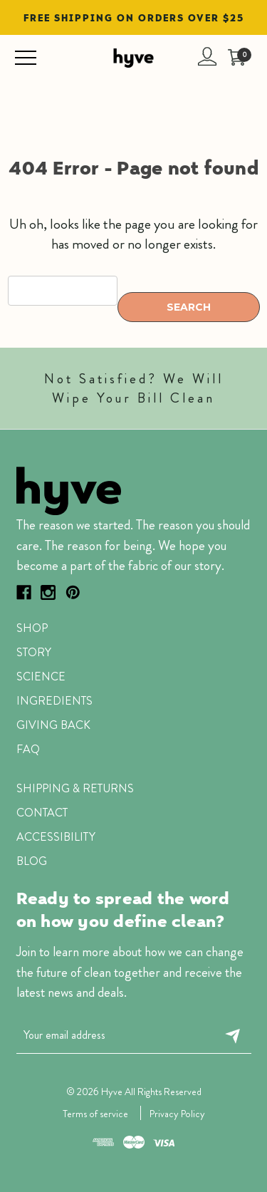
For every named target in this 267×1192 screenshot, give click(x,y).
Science (41, 676)
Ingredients (54, 701)
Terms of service (95, 1114)
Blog (31, 861)
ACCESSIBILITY (55, 837)
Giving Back (53, 725)
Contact (42, 812)
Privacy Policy (177, 1114)
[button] (137, 490)
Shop (32, 628)
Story (33, 652)
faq (28, 749)
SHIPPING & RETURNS (75, 788)
